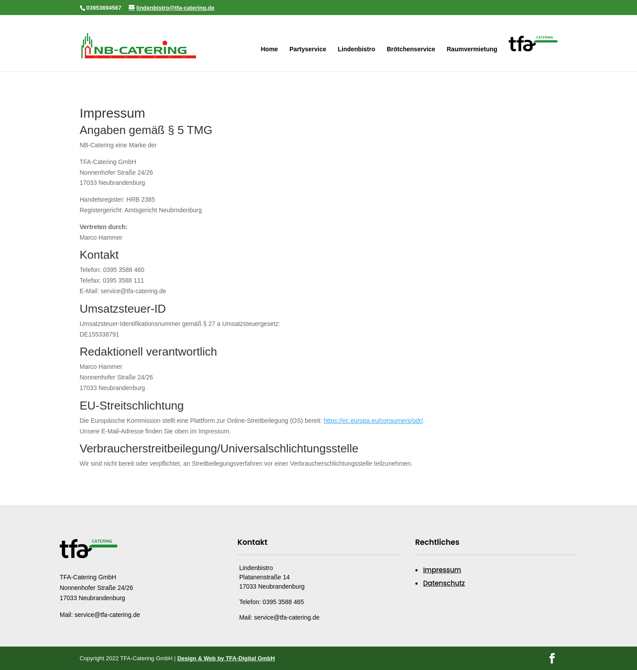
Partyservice (307, 49)
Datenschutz (444, 583)
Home (269, 49)
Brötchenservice (411, 49)
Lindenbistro (356, 49)
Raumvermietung (472, 49)
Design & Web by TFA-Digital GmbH (226, 658)
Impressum (442, 569)
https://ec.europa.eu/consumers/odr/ (373, 420)
